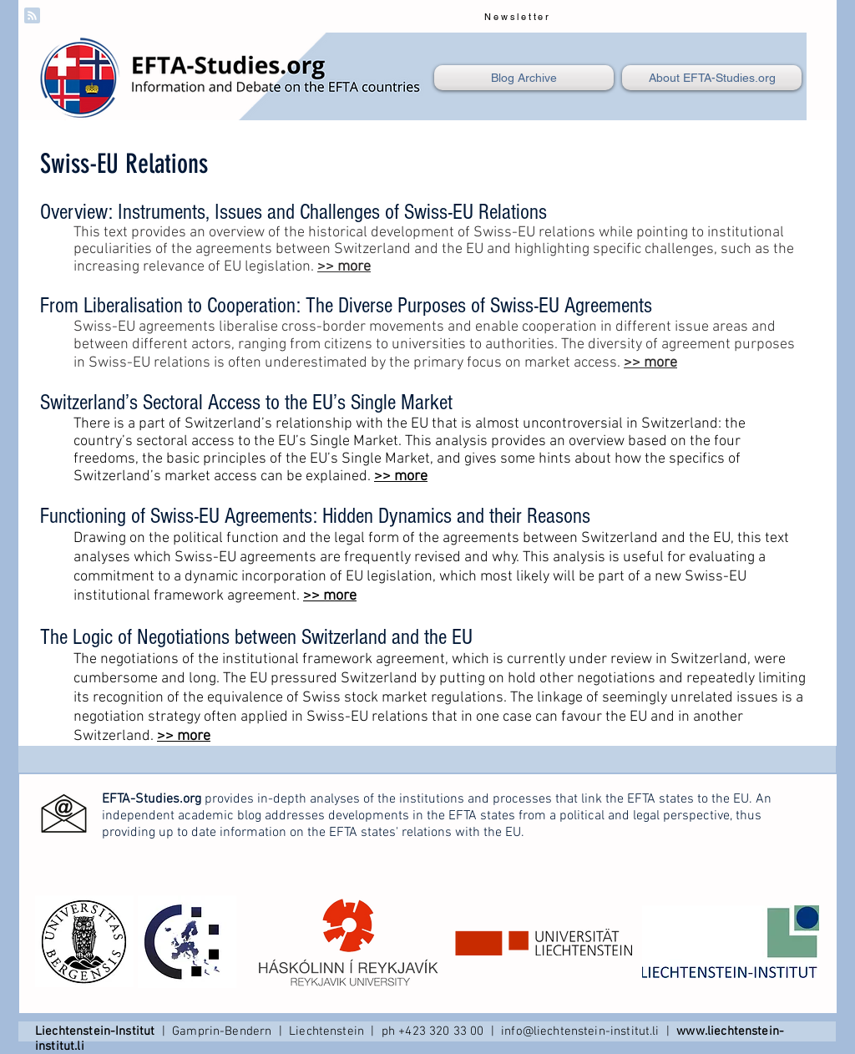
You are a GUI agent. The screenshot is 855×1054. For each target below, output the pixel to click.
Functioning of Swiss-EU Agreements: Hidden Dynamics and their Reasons (315, 516)
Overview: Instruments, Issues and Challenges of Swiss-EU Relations (293, 212)
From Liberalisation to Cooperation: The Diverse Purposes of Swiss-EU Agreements (346, 305)
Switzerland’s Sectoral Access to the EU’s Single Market (246, 402)
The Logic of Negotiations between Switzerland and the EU (256, 637)
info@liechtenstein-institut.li (580, 1031)
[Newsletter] (519, 17)
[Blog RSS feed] (32, 16)
